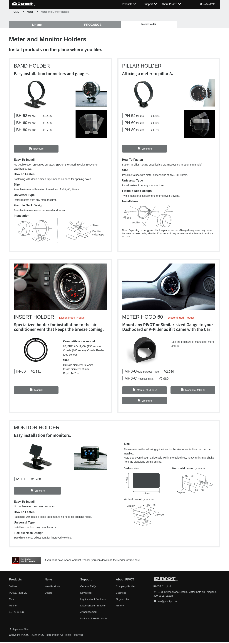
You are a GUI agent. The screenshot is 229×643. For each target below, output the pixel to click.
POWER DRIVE (18, 594)
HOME (15, 11)
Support (148, 4)
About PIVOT (169, 4)
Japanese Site (21, 630)
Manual (36, 391)
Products (127, 4)
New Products (53, 587)
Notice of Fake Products (94, 619)
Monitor (13, 606)
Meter (30, 11)
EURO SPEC (16, 612)
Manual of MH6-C (192, 391)
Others (48, 594)
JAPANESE (209, 4)
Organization (123, 600)
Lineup (30, 24)
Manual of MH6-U (144, 391)
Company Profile (125, 587)
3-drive (13, 587)
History (120, 606)
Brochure (36, 150)
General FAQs (88, 587)
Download (86, 594)
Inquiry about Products (93, 600)
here (137, 561)
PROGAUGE (72, 24)
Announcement (89, 612)
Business (121, 594)
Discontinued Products (93, 606)
